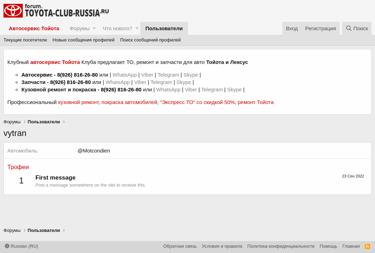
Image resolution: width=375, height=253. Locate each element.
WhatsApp (125, 75)
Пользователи (164, 28)
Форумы (79, 28)
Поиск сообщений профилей (150, 40)
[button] (94, 28)
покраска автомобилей (129, 102)
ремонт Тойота (256, 102)
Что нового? (117, 28)
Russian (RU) (21, 246)
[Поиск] (356, 28)
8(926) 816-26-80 (77, 75)
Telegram (169, 75)
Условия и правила (222, 246)
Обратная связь (180, 246)
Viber (147, 75)
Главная (351, 246)
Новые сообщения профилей (84, 40)
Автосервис (37, 75)
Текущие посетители (25, 40)
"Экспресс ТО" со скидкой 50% (197, 102)
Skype (191, 75)
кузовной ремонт (78, 102)
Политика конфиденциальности (281, 246)
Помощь (328, 246)
